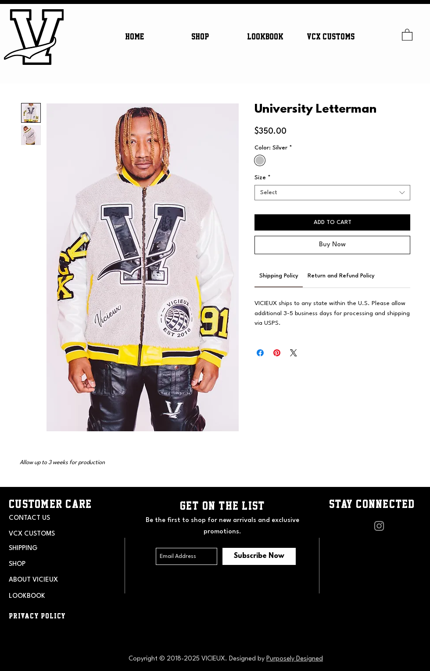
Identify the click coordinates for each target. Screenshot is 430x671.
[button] (200, 36)
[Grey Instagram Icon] (379, 526)
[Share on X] (293, 353)
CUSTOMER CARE (50, 503)
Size (262, 178)
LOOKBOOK (27, 596)
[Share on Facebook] (260, 353)
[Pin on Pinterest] (277, 353)
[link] (278, 276)
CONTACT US (29, 518)
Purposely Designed (294, 659)
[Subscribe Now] (259, 556)
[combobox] (332, 192)
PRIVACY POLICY (37, 615)
